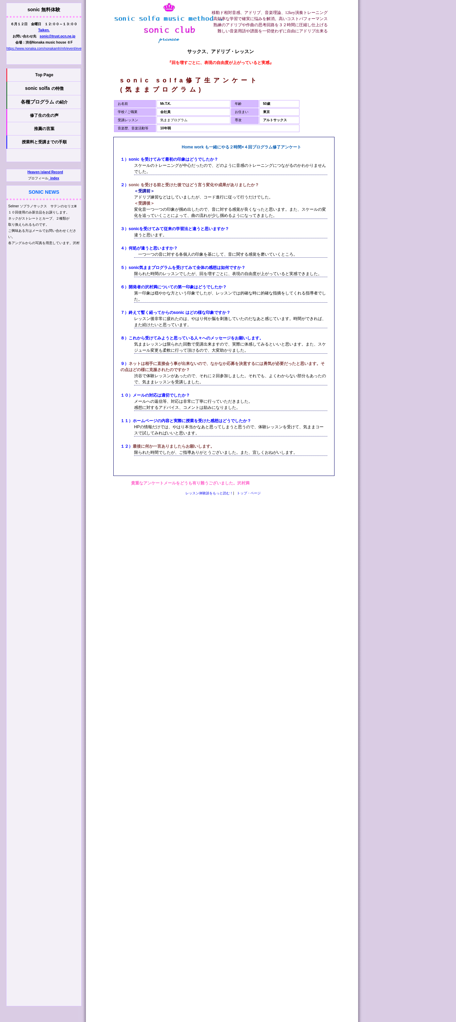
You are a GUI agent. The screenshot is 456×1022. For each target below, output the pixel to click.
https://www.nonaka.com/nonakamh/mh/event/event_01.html (51, 48)
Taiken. (44, 30)
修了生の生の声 (44, 115)
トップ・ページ (249, 493)
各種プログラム (44, 102)
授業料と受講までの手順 (44, 142)
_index (53, 178)
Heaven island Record (45, 172)
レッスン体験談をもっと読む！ (209, 493)
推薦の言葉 (44, 128)
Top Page (44, 75)
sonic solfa (44, 88)
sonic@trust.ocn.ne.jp (58, 36)
